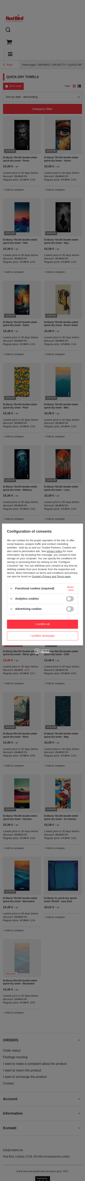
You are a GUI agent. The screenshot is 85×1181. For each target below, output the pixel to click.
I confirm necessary (42, 635)
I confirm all (42, 624)
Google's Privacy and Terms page (51, 576)
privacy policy (54, 551)
